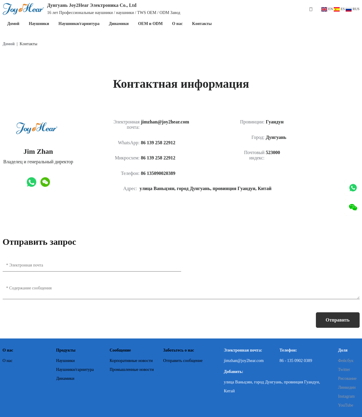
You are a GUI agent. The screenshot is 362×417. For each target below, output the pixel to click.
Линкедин (347, 387)
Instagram (346, 396)
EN (327, 9)
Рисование (347, 378)
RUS (352, 9)
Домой (13, 23)
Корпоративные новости (131, 360)
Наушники (39, 23)
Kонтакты (202, 23)
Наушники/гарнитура (79, 23)
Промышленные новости (132, 369)
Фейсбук (346, 360)
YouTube (345, 405)
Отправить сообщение (338, 322)
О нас (177, 23)
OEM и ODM (150, 23)
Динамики (119, 23)
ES (339, 9)
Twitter (344, 369)
